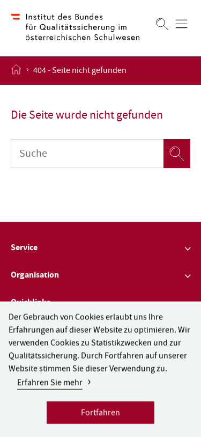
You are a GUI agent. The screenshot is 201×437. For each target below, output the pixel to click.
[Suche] (87, 153)
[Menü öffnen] (181, 24)
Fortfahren (100, 417)
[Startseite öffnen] (16, 70)
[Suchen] (162, 23)
